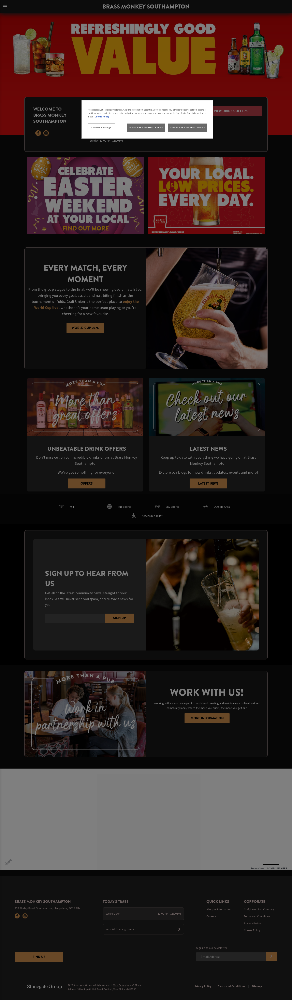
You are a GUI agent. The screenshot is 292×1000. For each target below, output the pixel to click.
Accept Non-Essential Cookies (187, 127)
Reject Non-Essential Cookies (146, 127)
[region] (147, 119)
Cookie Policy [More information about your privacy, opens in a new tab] (101, 116)
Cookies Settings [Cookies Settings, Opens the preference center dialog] (101, 127)
